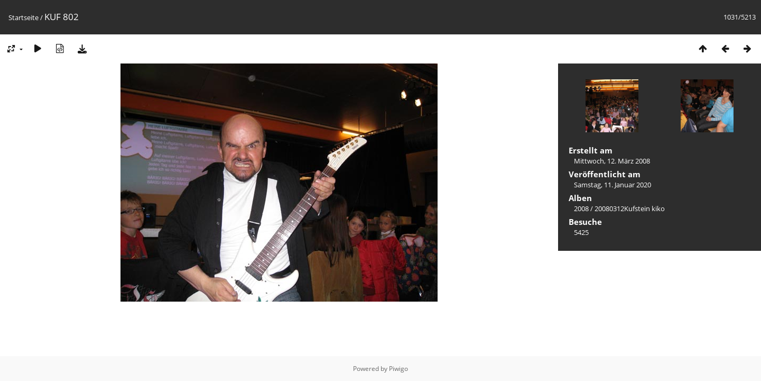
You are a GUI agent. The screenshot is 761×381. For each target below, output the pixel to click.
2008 (581, 208)
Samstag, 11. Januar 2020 (612, 184)
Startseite (23, 17)
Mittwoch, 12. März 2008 (612, 161)
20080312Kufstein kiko (630, 208)
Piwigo (398, 368)
